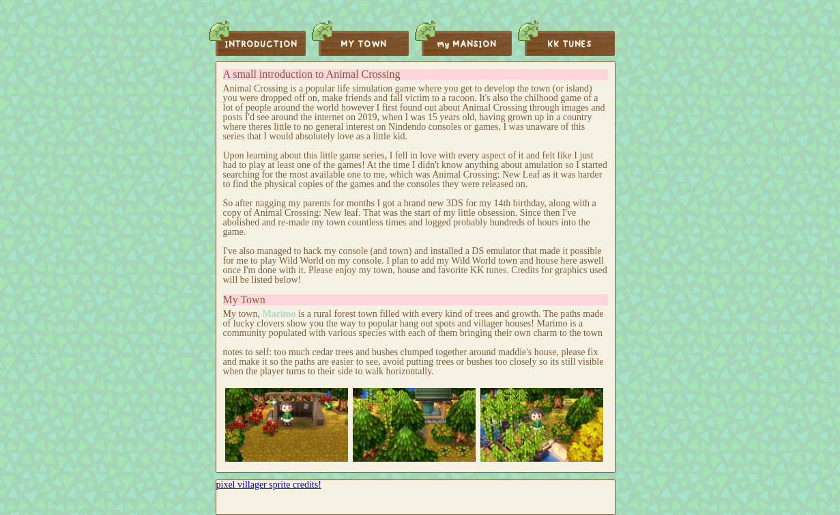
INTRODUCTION (261, 44)
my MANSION (466, 44)
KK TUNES (569, 44)
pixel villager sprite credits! (268, 484)
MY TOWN (363, 44)
